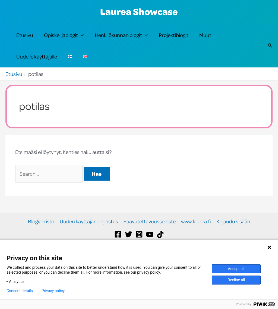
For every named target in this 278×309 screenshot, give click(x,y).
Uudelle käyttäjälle (36, 67)
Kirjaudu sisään (233, 236)
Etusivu (24, 38)
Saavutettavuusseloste (150, 236)
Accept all (236, 269)
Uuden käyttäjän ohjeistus (89, 236)
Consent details (20, 291)
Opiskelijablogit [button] (64, 39)
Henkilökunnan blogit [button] (121, 39)
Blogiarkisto (41, 236)
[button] (81, 39)
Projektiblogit (173, 38)
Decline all (236, 280)
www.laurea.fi (196, 236)
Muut (205, 38)
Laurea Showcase (139, 11)
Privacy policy (53, 291)
